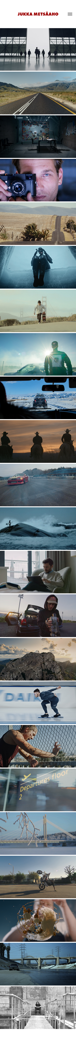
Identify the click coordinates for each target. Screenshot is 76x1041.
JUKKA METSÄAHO (38, 14)
